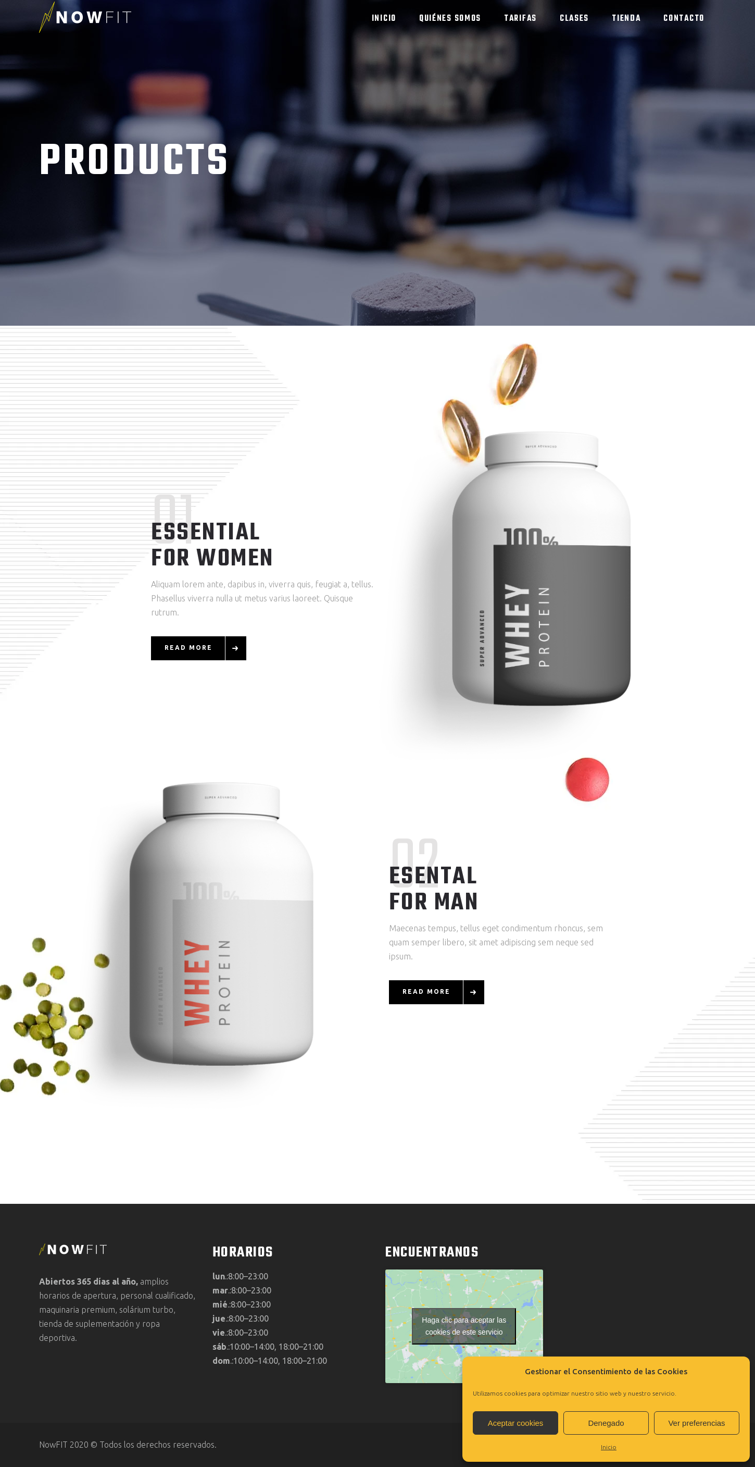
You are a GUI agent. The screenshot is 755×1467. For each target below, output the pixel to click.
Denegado (606, 1423)
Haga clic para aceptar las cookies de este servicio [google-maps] (464, 1326)
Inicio (608, 1447)
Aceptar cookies (516, 1423)
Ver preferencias (696, 1423)
